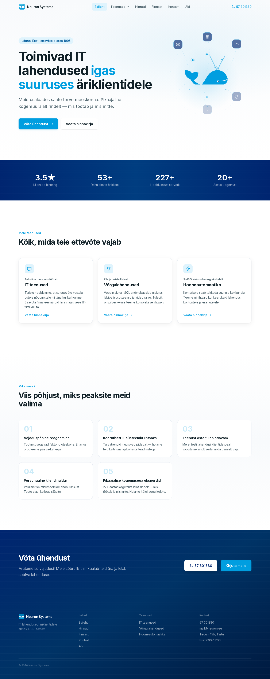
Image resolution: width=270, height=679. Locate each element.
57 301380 (241, 6)
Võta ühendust (38, 124)
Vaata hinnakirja (79, 124)
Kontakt (174, 6)
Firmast (157, 6)
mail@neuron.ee (211, 628)
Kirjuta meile (236, 566)
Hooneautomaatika (152, 634)
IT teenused (147, 622)
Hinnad (140, 6)
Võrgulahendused (151, 628)
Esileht (100, 6)
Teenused (120, 6)
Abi (187, 6)
